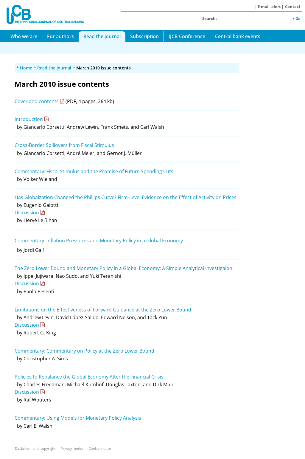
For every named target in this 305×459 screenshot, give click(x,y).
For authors (60, 36)
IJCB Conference (187, 36)
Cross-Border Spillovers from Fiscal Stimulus (64, 145)
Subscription (144, 36)
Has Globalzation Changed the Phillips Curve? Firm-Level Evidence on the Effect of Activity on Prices (125, 197)
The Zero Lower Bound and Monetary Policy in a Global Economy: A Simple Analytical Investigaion (123, 268)
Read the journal (102, 36)
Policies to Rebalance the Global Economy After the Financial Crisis (89, 376)
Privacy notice (72, 448)
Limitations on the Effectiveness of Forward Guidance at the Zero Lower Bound (103, 309)
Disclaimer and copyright (35, 448)
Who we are (23, 36)
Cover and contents (37, 101)
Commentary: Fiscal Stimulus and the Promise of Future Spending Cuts (94, 171)
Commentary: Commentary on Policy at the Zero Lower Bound (84, 351)
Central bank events (237, 36)
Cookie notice (100, 448)
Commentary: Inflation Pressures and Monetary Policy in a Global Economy (99, 240)
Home (26, 68)
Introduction (29, 119)
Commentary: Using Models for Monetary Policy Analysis (78, 418)
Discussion (27, 212)
